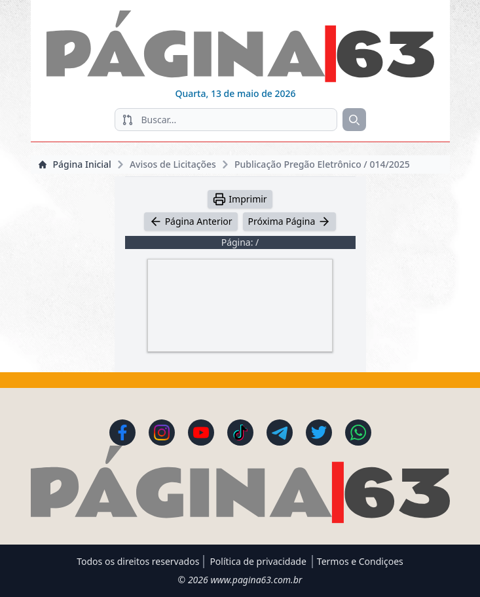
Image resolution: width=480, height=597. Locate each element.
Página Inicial (75, 164)
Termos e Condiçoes (360, 561)
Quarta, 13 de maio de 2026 (235, 93)
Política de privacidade (258, 561)
